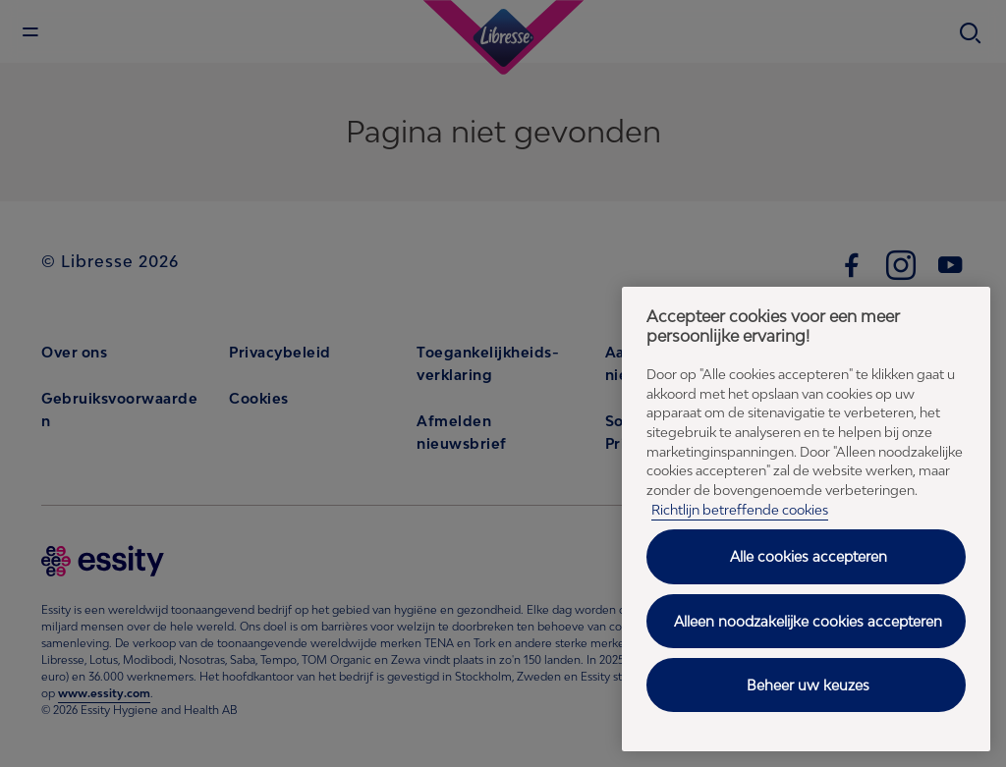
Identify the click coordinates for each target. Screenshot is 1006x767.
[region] (806, 519)
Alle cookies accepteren (808, 556)
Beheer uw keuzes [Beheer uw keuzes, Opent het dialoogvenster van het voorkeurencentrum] (808, 685)
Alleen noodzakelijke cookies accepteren (808, 621)
